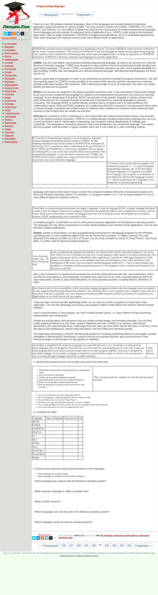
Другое (8, 56)
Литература (10, 69)
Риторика (9, 104)
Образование (11, 85)
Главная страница (67, 556)
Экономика (10, 138)
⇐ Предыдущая (49, 14)
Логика (8, 72)
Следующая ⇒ (84, 14)
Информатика (11, 59)
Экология (9, 135)
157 (71, 545)
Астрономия (11, 43)
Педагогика (10, 91)
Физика (8, 119)
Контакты (94, 556)
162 (107, 545)
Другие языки (11, 53)
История (9, 62)
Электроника (11, 142)
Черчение (9, 132)
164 (122, 545)
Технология (10, 116)
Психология (10, 100)
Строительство (12, 113)
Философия (10, 123)
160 (94, 545)
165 (129, 545)
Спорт (8, 110)
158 (79, 545)
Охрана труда (11, 88)
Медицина (10, 78)
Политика (9, 94)
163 (114, 545)
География (10, 50)
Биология (9, 47)
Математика (11, 75)
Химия (8, 129)
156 (64, 545)
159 (86, 545)
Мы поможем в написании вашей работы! (119, 536)
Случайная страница (82, 556)
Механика (9, 81)
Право (8, 97)
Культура (9, 66)
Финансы (9, 126)
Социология (10, 107)
